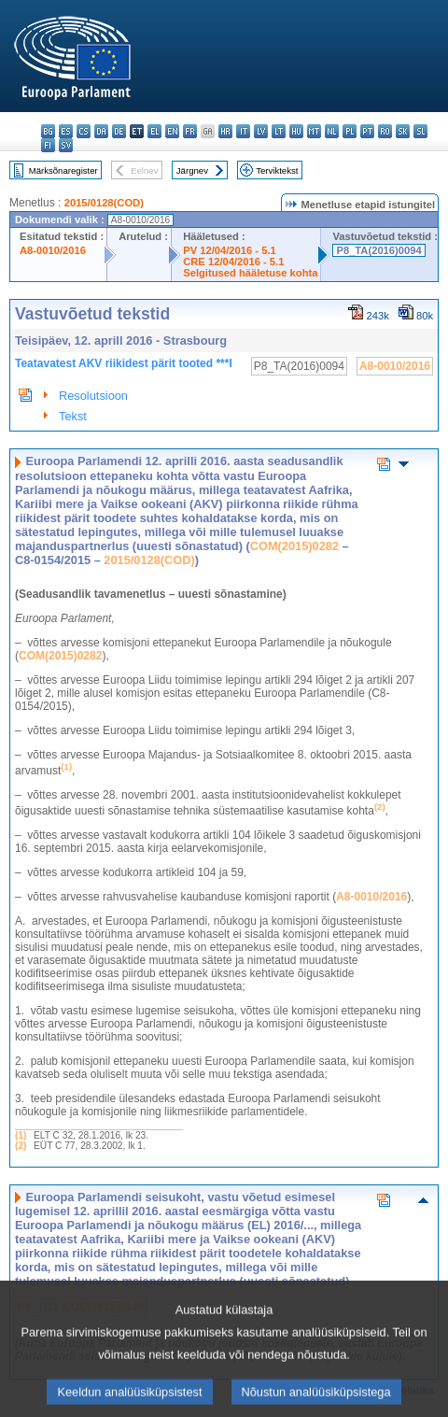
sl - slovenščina (420, 131)
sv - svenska (66, 145)
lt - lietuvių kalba (279, 131)
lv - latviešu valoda (261, 131)
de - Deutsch (119, 131)
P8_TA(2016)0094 (378, 250)
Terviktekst (277, 170)
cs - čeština (84, 131)
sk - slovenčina (403, 131)
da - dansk (101, 131)
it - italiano (243, 131)
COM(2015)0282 (294, 546)
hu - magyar (296, 131)
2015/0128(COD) (104, 202)
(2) (20, 1146)
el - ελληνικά (154, 131)
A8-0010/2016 (53, 250)
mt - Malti (314, 131)
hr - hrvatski (225, 131)
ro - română (385, 131)
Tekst (73, 416)
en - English (172, 131)
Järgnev (192, 170)
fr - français (190, 131)
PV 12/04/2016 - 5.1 (229, 250)
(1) (20, 1135)
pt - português (367, 131)
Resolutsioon (93, 396)
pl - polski (350, 131)
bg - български (48, 131)
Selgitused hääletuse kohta (250, 272)
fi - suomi (48, 145)
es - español (66, 131)
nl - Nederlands (332, 131)
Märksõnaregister (63, 170)
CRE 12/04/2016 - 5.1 (233, 261)
